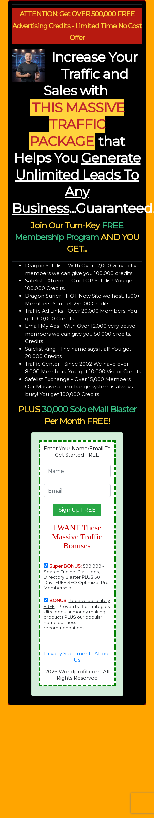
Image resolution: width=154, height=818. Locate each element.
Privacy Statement (67, 653)
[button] (77, 510)
